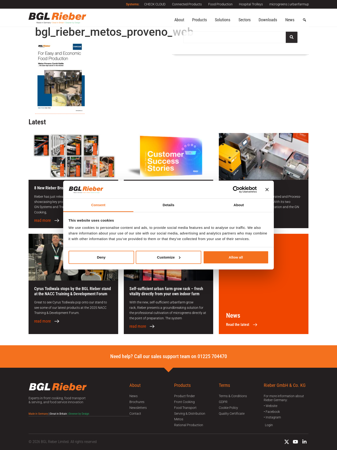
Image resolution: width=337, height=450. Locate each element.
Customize (168, 257)
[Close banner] (267, 189)
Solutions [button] (222, 19)
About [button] (179, 19)
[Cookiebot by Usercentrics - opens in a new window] (236, 189)
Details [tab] (168, 205)
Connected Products (185, 4)
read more (42, 220)
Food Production (219, 4)
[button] (304, 20)
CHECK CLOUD (152, 4)
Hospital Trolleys (250, 4)
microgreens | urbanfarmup (289, 4)
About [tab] (239, 205)
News (289, 19)
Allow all (236, 257)
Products (199, 19)
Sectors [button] (244, 19)
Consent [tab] (98, 205)
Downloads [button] (268, 19)
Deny (101, 257)
